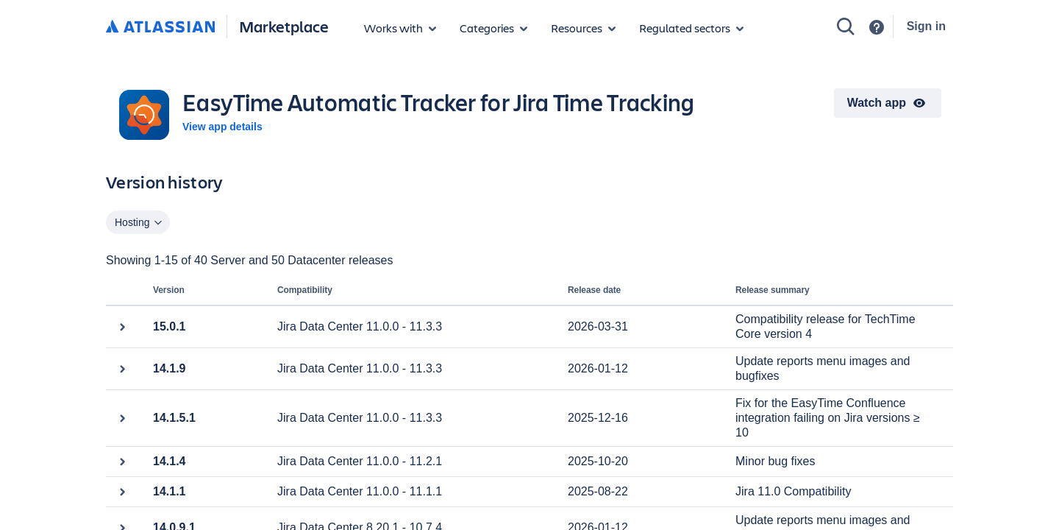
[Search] (845, 26)
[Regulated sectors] (691, 28)
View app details (222, 126)
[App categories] (493, 28)
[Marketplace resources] (583, 28)
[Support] (876, 27)
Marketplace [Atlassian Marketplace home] (284, 26)
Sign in (926, 26)
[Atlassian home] (160, 27)
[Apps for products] (400, 28)
